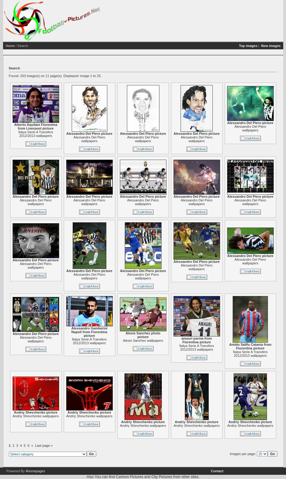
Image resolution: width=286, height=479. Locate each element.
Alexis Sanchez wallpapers (143, 340)
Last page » (44, 445)
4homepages (35, 471)
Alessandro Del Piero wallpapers (89, 139)
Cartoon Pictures (129, 477)
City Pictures (161, 477)
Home (10, 46)
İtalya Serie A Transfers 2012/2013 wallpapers (35, 134)
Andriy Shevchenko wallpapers (36, 416)
